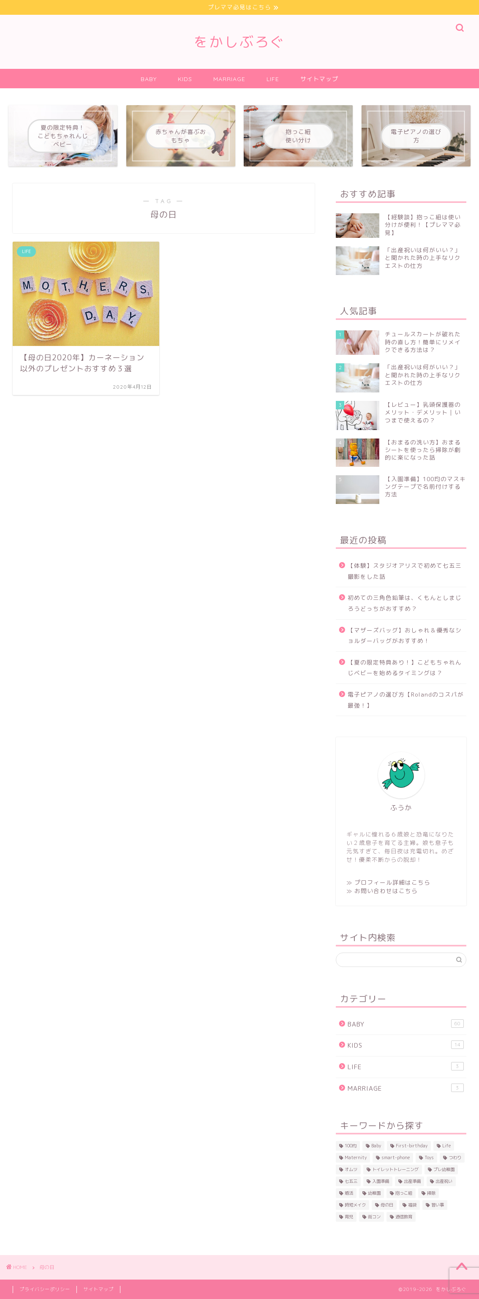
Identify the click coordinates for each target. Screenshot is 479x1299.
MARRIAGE (229, 79)
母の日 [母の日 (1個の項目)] (387, 1205)
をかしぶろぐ (239, 41)
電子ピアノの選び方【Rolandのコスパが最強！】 (406, 699)
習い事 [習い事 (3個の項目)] (437, 1205)
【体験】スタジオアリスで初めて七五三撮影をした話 (405, 570)
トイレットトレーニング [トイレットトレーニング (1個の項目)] (395, 1169)
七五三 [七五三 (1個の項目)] (351, 1181)
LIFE (273, 79)
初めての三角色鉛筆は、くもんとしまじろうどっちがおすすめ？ (405, 603)
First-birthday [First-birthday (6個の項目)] (411, 1146)
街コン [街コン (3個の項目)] (374, 1217)
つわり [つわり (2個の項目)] (455, 1157)
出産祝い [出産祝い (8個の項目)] (443, 1181)
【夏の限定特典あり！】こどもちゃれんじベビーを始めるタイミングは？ (405, 667)
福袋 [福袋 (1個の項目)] (412, 1205)
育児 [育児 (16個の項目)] (349, 1217)
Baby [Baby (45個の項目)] (376, 1146)
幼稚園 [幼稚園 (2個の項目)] (374, 1193)
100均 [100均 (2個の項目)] (351, 1146)
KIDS (185, 79)
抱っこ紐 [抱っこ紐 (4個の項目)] (403, 1193)
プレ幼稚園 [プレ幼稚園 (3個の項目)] (444, 1169)
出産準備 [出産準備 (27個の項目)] (412, 1181)
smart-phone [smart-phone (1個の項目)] (395, 1157)
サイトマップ (319, 79)
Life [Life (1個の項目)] (446, 1146)
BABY (149, 79)
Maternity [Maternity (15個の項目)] (356, 1157)
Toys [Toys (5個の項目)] (429, 1157)
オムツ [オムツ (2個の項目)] (351, 1169)
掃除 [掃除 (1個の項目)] (431, 1193)
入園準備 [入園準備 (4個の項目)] (380, 1181)
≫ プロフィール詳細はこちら (388, 882)
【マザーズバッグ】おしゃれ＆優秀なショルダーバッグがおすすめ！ (405, 635)
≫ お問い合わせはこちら (382, 891)
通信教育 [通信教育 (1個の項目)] (403, 1217)
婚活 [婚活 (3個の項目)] (349, 1193)
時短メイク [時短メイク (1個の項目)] (355, 1205)
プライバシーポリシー (44, 1289)
